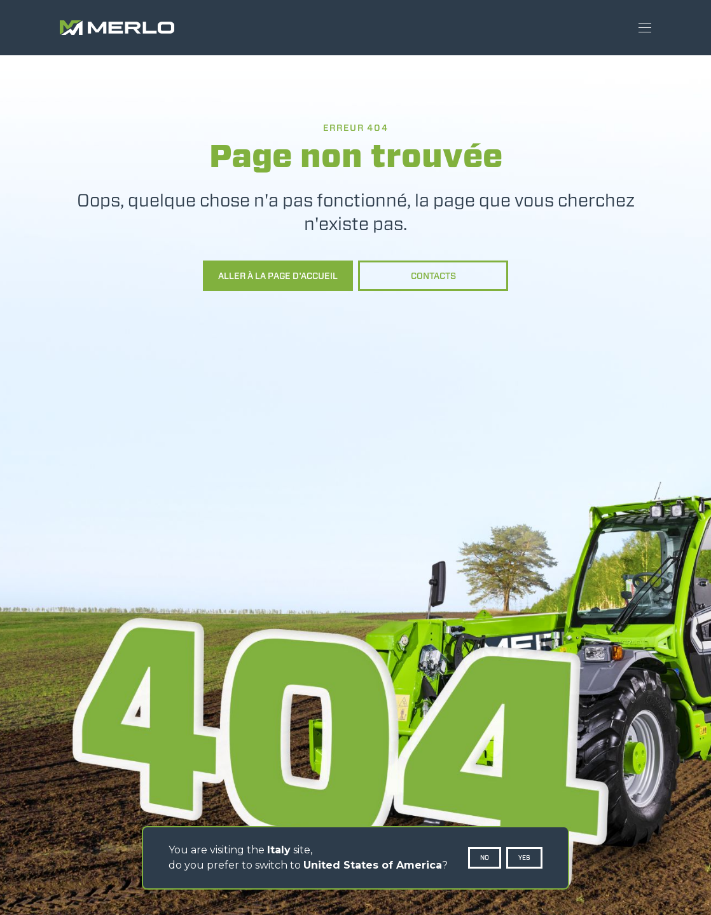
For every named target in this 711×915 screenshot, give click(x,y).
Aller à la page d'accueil (278, 275)
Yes (524, 857)
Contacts (433, 275)
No (484, 857)
